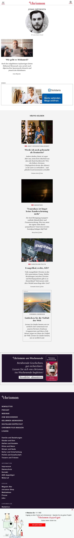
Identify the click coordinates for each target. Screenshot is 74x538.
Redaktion (6, 507)
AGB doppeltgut (8, 475)
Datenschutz (7, 469)
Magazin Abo (7, 487)
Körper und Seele (9, 449)
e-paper (5, 431)
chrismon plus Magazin (13, 428)
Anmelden (70, 2)
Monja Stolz (35, 232)
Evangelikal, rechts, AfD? (37, 268)
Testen (63, 3)
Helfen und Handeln (10, 443)
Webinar (5, 414)
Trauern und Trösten (10, 458)
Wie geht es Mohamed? (17, 59)
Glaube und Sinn (8, 441)
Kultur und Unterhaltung (12, 452)
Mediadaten (6, 492)
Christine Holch (35, 173)
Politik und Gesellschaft (11, 455)
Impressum (6, 466)
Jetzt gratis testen (37, 525)
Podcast (5, 410)
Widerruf (5, 478)
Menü (3, 4)
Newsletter (7, 407)
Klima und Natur (8, 446)
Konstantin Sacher (34, 286)
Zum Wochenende (10, 417)
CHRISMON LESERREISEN (37, 314)
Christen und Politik (38, 264)
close (72, 510)
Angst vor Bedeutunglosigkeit (38, 146)
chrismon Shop (8, 490)
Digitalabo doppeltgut (12, 424)
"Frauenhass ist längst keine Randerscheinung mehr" (37, 211)
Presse (4, 495)
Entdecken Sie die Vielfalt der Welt (37, 319)
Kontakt (5, 472)
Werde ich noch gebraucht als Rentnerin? (37, 151)
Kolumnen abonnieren (12, 421)
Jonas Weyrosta (16, 74)
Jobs (3, 498)
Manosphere (38, 205)
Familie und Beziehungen (12, 438)
